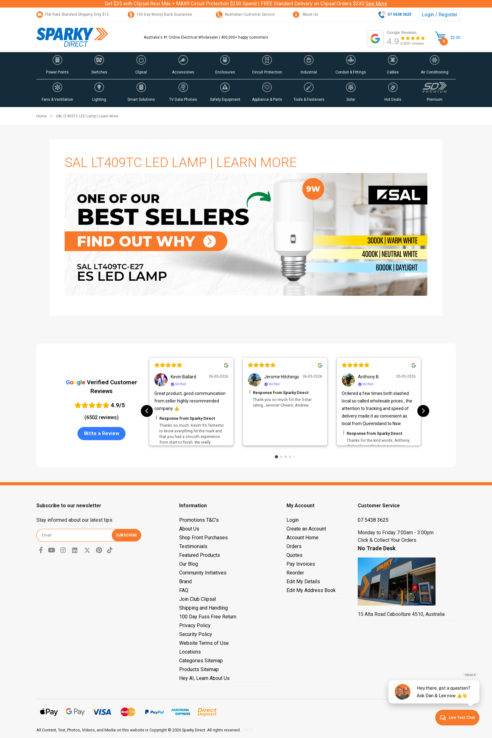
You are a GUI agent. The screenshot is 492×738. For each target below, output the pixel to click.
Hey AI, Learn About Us (204, 678)
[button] (57, 65)
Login (292, 520)
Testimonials (193, 546)
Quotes (294, 555)
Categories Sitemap (201, 661)
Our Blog (188, 564)
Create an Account (306, 529)
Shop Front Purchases (203, 538)
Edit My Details (303, 581)
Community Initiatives (203, 573)
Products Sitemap (199, 669)
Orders (294, 546)
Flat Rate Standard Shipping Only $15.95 (75, 14)
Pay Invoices (300, 564)
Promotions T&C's (199, 520)
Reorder (295, 573)
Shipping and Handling (203, 608)
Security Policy (195, 634)
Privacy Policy (195, 625)
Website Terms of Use (204, 643)
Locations (190, 652)
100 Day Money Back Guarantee (160, 14)
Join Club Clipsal (197, 599)
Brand (185, 581)
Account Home (302, 538)
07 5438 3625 (373, 520)
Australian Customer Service (245, 14)
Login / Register (439, 15)
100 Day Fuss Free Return (207, 617)
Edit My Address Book (311, 590)
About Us (305, 14)
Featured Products (199, 555)
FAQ (183, 590)
